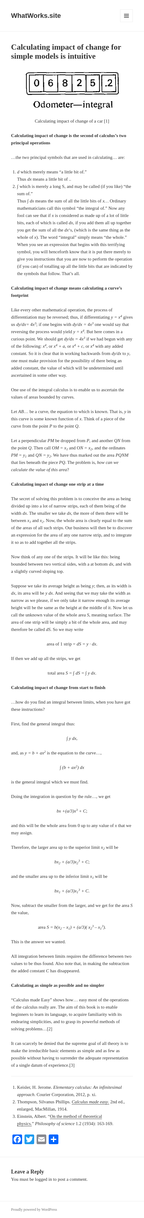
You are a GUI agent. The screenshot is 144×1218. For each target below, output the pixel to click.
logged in (43, 1179)
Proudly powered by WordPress (34, 1209)
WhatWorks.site (36, 15)
